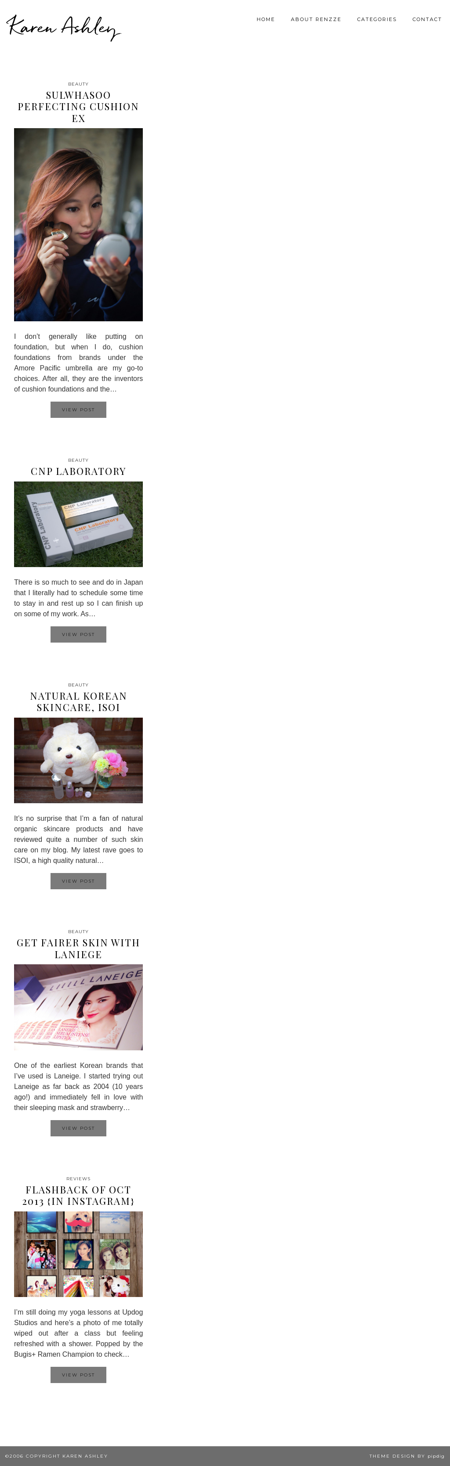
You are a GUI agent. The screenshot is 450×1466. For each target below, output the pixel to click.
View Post (78, 410)
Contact (427, 19)
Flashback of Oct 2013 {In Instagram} (78, 1195)
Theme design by (407, 1456)
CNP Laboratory (78, 471)
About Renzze (316, 19)
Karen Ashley (63, 26)
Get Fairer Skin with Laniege (78, 948)
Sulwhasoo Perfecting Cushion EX (78, 106)
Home (266, 19)
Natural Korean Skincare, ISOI (78, 701)
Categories (377, 19)
